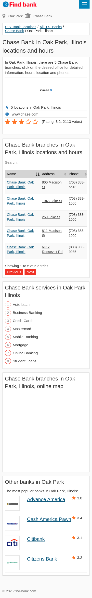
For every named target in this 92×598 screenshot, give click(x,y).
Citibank (36, 539)
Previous (14, 272)
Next (30, 272)
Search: (34, 162)
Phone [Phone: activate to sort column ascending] (74, 174)
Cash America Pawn (49, 519)
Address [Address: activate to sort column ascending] (48, 174)
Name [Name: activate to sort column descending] (11, 174)
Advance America (46, 499)
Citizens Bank (42, 559)
